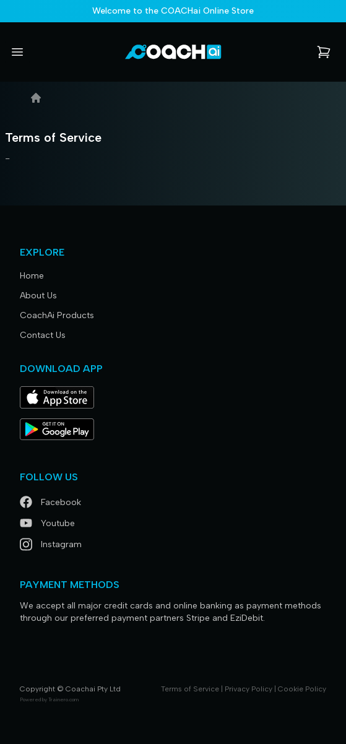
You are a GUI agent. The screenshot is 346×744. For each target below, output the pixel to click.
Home (32, 275)
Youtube (47, 523)
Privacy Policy (248, 689)
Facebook (50, 502)
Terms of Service (190, 689)
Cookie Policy (302, 689)
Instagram (51, 544)
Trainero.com (63, 699)
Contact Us (43, 335)
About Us (38, 295)
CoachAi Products (57, 315)
